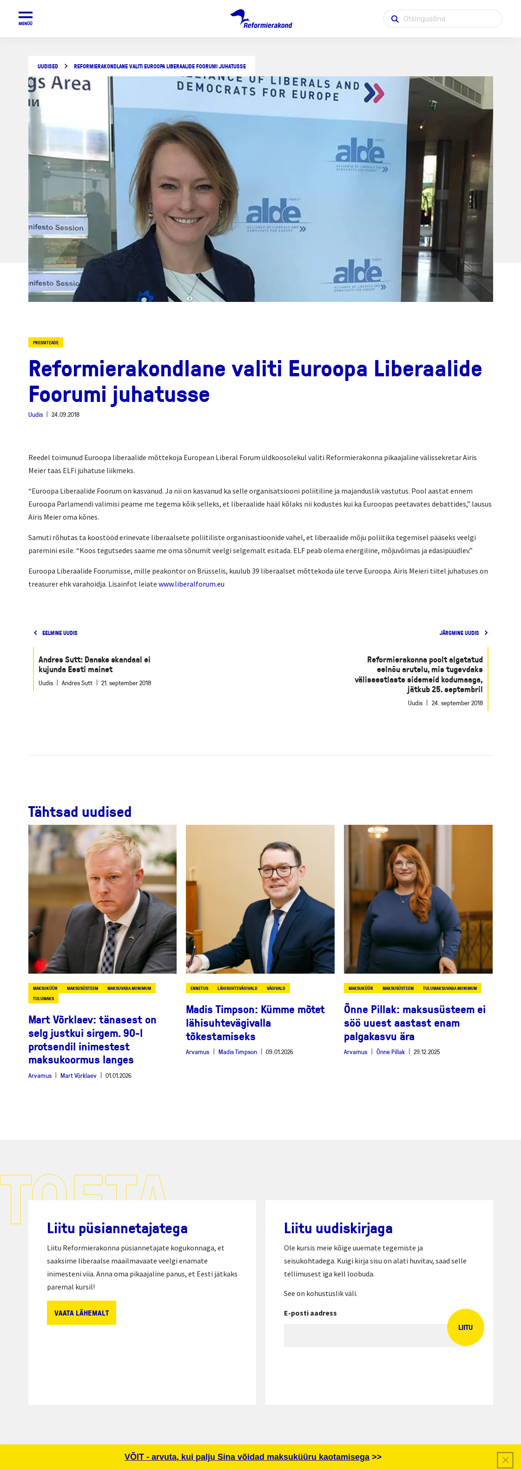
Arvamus (40, 1075)
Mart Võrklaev (78, 1075)
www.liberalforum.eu (191, 583)
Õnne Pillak (390, 1051)
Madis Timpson (237, 1051)
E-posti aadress (310, 1312)
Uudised (48, 66)
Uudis (35, 414)
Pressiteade (46, 342)
